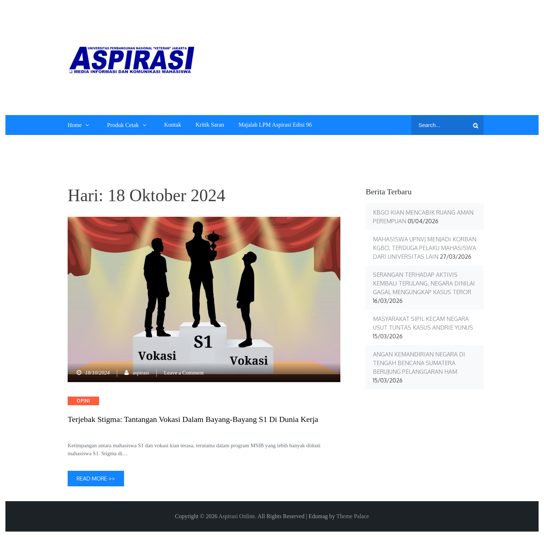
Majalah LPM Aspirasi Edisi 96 (275, 125)
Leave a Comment (184, 373)
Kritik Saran (210, 125)
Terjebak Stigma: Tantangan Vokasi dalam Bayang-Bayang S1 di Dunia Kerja (193, 419)
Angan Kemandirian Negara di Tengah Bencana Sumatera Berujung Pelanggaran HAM (419, 363)
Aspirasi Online (236, 516)
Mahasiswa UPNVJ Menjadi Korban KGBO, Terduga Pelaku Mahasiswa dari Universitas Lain (424, 248)
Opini (83, 400)
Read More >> (96, 478)
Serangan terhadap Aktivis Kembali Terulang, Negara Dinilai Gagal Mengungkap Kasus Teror (424, 283)
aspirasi (140, 373)
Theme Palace (352, 516)
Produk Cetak (123, 125)
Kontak (172, 125)
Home (75, 125)
